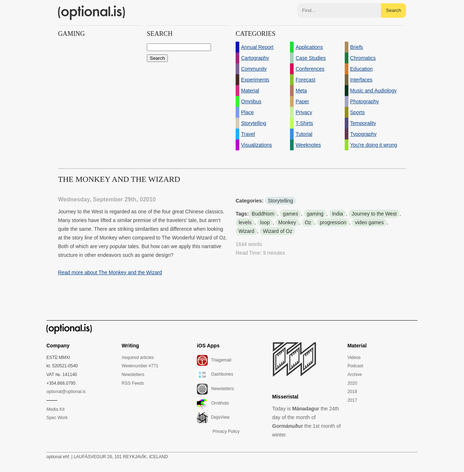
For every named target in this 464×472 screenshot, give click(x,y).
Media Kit (55, 409)
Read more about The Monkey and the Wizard (110, 272)
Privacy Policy (226, 431)
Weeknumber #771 (140, 365)
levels (245, 222)
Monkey (287, 222)
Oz (308, 222)
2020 (352, 383)
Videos (353, 357)
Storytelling (280, 201)
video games (369, 222)
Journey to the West (374, 214)
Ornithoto (213, 403)
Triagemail (214, 360)
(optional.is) (91, 12)
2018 (352, 391)
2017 (352, 400)
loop (265, 222)
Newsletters (133, 374)
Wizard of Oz (277, 231)
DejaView (213, 417)
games (290, 214)
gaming (315, 214)
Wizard (246, 231)
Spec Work (56, 417)
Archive (354, 374)
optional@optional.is (66, 391)
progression (333, 222)
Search (393, 10)
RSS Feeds (133, 383)
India (337, 214)
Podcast (355, 365)
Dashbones (215, 374)
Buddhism (263, 214)
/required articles (138, 357)
